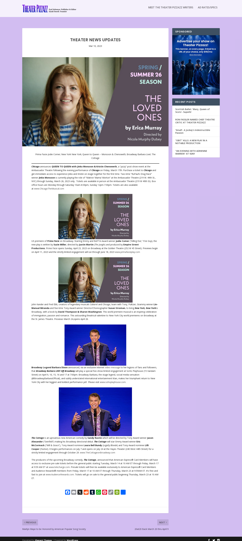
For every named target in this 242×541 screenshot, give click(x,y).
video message (112, 364)
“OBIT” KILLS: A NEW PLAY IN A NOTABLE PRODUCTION (191, 139)
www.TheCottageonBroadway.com (97, 449)
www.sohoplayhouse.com (113, 379)
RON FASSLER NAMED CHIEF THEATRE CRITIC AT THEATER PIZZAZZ (195, 118)
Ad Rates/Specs (207, 9)
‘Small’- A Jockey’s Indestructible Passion (192, 129)
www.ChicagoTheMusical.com (49, 185)
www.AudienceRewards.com (60, 471)
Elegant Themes (43, 537)
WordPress (72, 537)
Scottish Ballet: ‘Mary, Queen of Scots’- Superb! (192, 108)
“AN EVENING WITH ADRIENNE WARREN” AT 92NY (191, 149)
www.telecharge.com (59, 464)
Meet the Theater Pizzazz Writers (170, 9)
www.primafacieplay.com (127, 249)
